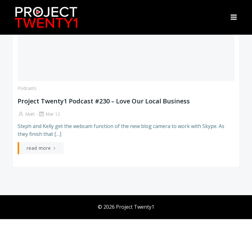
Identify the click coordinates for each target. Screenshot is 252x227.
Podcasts (27, 88)
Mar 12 (49, 114)
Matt (26, 114)
